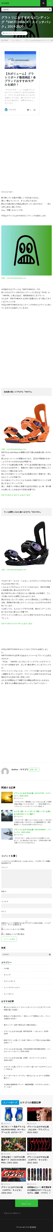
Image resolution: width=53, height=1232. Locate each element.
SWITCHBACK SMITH (10, 495)
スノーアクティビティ (12, 987)
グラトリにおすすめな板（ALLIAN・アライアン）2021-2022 (38, 1129)
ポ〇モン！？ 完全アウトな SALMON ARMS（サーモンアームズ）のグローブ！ (13, 1129)
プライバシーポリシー (12, 1213)
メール (4, 901)
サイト (3, 911)
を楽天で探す (25, 495)
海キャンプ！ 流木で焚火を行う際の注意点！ (20, 1025)
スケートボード (9, 981)
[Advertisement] (26, 153)
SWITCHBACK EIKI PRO (11, 623)
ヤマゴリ (33, 1227)
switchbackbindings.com (16, 278)
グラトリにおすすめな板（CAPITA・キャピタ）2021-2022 (38, 1160)
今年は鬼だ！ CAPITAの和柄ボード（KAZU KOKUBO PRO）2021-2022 (13, 1160)
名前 (4, 891)
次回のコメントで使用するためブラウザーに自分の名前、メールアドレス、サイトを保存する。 (26, 924)
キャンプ (7, 975)
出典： (4, 278)
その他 (6, 968)
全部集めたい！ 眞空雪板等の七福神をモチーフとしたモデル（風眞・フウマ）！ (39, 1190)
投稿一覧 (33, 770)
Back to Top (26, 1204)
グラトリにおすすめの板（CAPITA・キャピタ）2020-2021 (12, 1190)
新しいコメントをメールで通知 (12, 929)
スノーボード (20, 33)
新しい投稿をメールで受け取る (12, 934)
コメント (4, 867)
